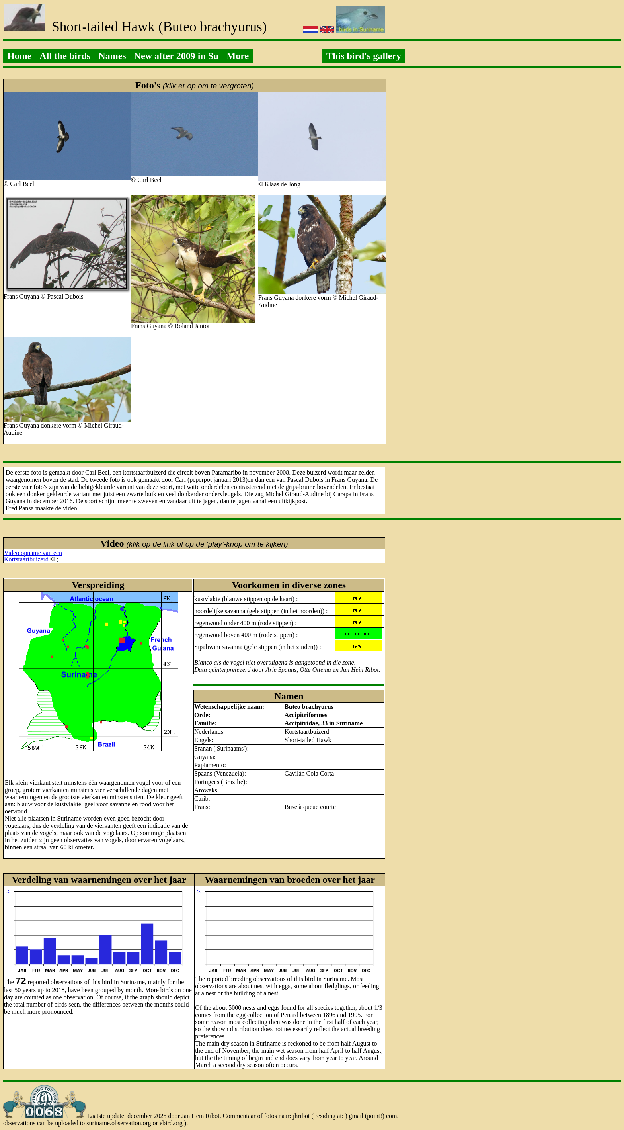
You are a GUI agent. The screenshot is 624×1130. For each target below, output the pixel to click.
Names (112, 56)
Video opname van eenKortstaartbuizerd (33, 556)
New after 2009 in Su (176, 56)
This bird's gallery (363, 56)
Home (19, 56)
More (238, 56)
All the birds (64, 56)
